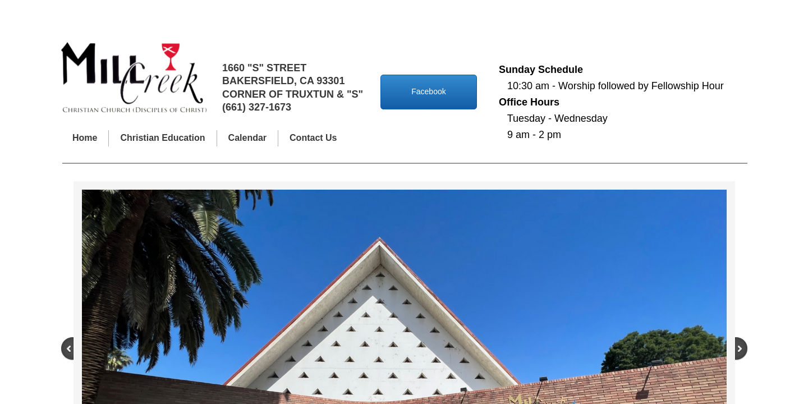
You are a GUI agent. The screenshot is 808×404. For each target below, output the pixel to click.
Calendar (247, 138)
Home (84, 138)
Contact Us (313, 138)
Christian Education (162, 138)
